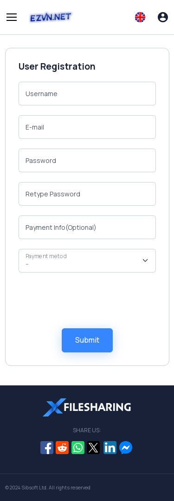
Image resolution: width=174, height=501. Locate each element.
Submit (87, 340)
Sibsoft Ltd (33, 487)
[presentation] (89, 300)
